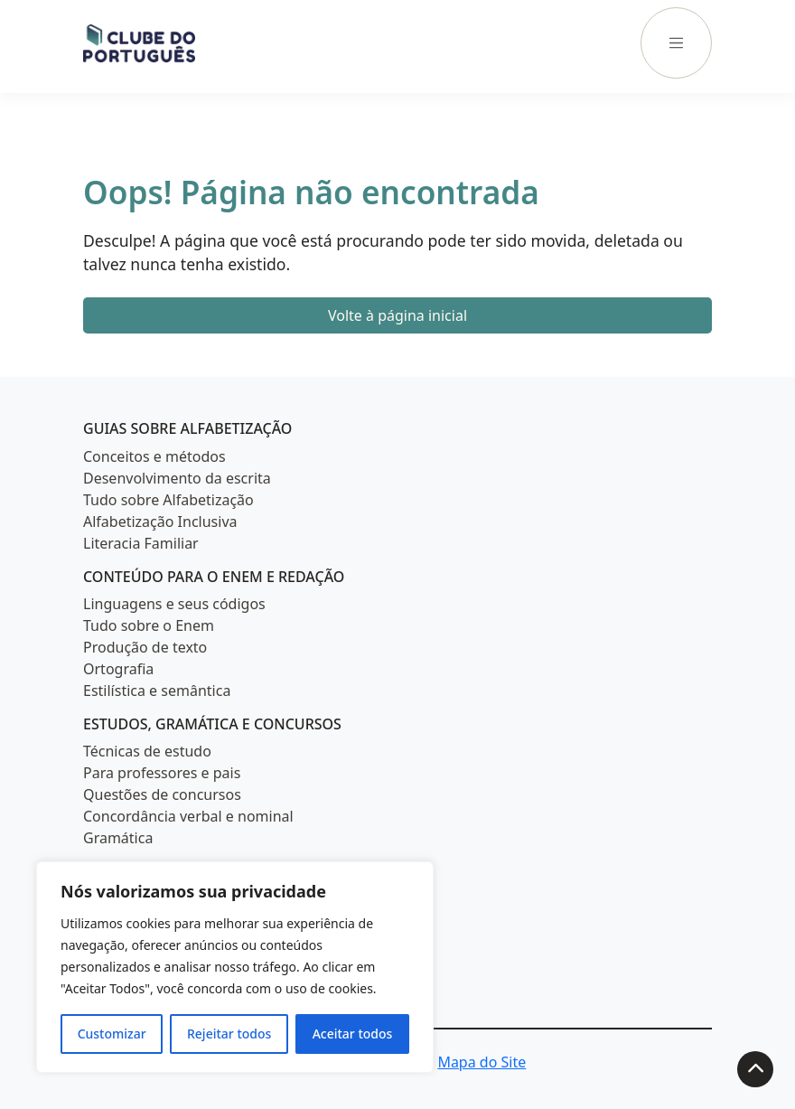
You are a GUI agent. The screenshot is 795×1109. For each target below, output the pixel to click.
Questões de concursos (162, 794)
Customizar (112, 1033)
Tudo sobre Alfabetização (168, 500)
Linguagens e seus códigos (174, 604)
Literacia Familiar (141, 543)
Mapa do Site (481, 1062)
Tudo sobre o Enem (148, 625)
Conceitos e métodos (154, 456)
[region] (235, 967)
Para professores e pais (161, 773)
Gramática (118, 838)
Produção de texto (145, 647)
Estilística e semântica (156, 690)
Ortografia (118, 669)
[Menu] (676, 43)
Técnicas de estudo (147, 751)
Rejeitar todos (229, 1033)
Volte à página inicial (397, 315)
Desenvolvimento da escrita (177, 478)
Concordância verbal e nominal (188, 816)
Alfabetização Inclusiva (160, 521)
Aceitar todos (353, 1033)
